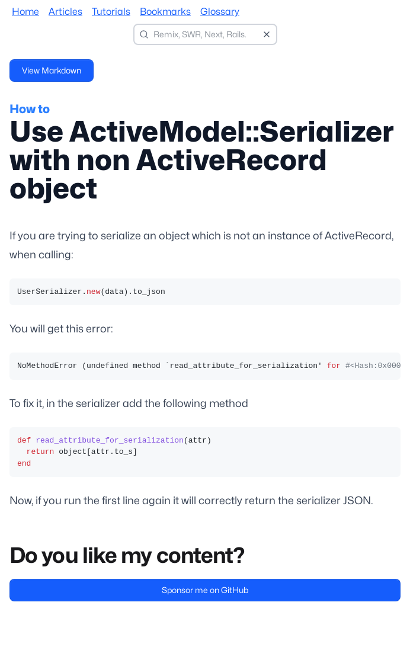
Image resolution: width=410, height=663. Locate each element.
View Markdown (51, 70)
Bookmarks (165, 11)
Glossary (219, 11)
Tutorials (111, 11)
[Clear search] (267, 34)
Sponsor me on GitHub (205, 590)
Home (25, 11)
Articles (65, 11)
